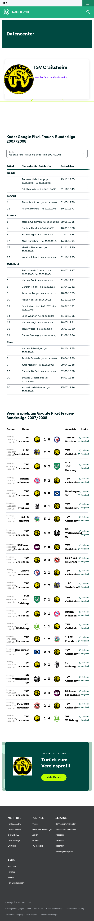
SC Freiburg (23, 506)
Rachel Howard (31, 208)
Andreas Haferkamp (33, 179)
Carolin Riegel (30, 287)
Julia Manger (29, 365)
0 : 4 (47, 652)
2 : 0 (47, 547)
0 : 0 (47, 493)
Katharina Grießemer (34, 387)
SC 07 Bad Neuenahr (71, 560)
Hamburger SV (72, 493)
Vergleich (83, 441)
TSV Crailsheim (22, 439)
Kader (11, 152)
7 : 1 (47, 599)
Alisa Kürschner (31, 241)
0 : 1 (47, 506)
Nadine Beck (29, 280)
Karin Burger (29, 234)
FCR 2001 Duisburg (70, 466)
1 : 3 (47, 678)
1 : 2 (47, 639)
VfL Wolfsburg (22, 626)
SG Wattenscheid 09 (73, 533)
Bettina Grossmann (33, 377)
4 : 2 (47, 533)
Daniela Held (29, 228)
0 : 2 (47, 466)
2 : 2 (47, 452)
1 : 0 (47, 439)
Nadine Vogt (29, 322)
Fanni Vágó (28, 306)
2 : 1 (47, 572)
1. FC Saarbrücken (21, 452)
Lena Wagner (29, 316)
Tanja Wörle (28, 329)
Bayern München (23, 480)
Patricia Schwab (31, 358)
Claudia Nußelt (30, 371)
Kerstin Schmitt (30, 257)
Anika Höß (28, 299)
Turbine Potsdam (70, 439)
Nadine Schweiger (32, 348)
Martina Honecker (32, 247)
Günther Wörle (30, 189)
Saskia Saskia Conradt (34, 270)
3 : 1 (47, 518)
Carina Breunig (30, 335)
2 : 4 (47, 693)
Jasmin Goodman (32, 222)
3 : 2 (47, 480)
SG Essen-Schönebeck (21, 547)
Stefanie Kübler (31, 202)
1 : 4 (47, 718)
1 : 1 (47, 626)
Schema (84, 438)
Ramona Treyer (30, 293)
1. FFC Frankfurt (23, 519)
